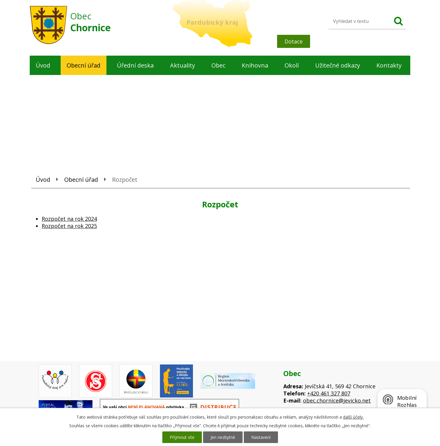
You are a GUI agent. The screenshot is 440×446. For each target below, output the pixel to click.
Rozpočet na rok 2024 (69, 218)
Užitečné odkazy (337, 65)
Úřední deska (135, 65)
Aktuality (182, 65)
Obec (218, 65)
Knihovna (255, 65)
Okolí (292, 65)
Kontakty (389, 65)
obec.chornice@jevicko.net (337, 400)
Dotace (294, 41)
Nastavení (261, 437)
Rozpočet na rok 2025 (69, 225)
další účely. (353, 417)
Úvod (43, 65)
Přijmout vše (182, 437)
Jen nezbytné (222, 437)
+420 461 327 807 (328, 393)
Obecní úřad (83, 65)
